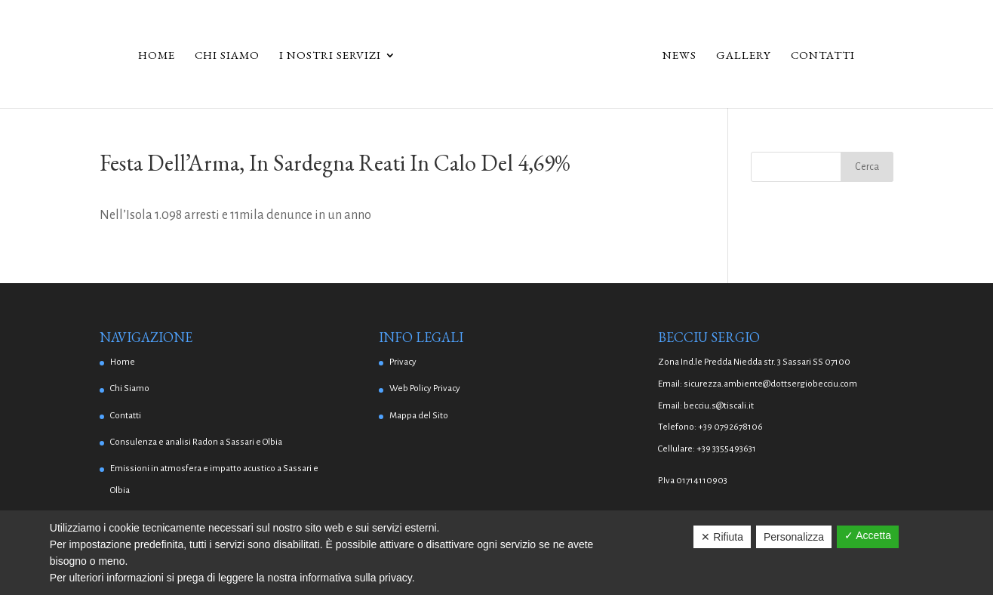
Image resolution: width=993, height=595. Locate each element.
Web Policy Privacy (424, 388)
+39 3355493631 (726, 449)
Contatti (823, 56)
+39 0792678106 (730, 427)
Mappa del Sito (418, 416)
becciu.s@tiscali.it (719, 406)
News (679, 56)
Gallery (743, 56)
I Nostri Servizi (330, 56)
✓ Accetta (867, 535)
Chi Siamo (227, 56)
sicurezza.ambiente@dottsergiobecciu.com (770, 384)
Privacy (403, 362)
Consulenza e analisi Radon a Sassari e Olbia (196, 442)
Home (156, 56)
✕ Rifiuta (722, 537)
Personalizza (794, 537)
